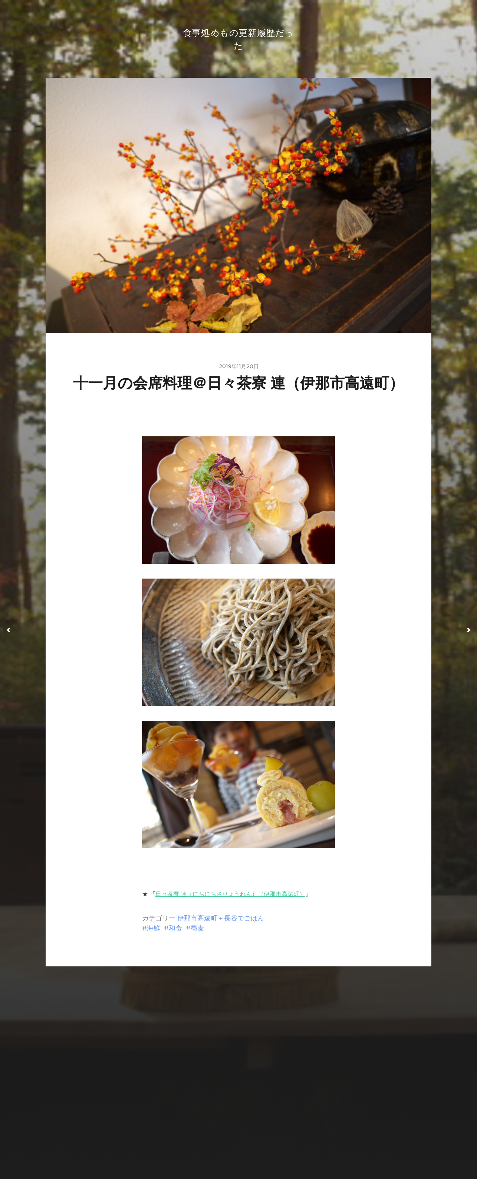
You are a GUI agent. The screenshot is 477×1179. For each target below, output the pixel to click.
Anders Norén (254, 1147)
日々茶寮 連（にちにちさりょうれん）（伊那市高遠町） (230, 896)
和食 (175, 930)
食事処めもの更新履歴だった (253, 1129)
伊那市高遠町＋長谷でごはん (220, 920)
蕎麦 (197, 930)
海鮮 (153, 930)
